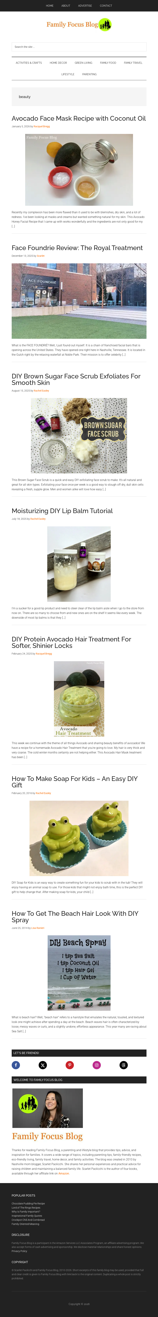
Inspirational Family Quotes (27, 1215)
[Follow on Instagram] (97, 1065)
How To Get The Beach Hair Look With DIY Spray (75, 917)
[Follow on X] (43, 1065)
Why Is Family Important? (26, 1211)
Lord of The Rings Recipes (26, 1207)
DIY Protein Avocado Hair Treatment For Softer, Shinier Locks (71, 642)
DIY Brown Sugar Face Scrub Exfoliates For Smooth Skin (76, 379)
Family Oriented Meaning (25, 1224)
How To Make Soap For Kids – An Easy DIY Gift (75, 782)
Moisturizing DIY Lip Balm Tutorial (62, 511)
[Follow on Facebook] (16, 1065)
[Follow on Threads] (124, 1065)
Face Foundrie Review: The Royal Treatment (77, 248)
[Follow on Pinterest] (70, 1065)
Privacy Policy (19, 1251)
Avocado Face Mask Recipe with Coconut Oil (79, 118)
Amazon (63, 1173)
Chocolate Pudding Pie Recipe (28, 1203)
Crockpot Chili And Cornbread (28, 1219)
